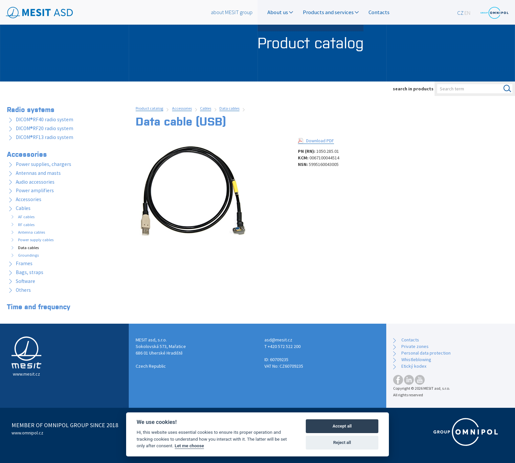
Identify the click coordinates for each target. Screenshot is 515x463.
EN (467, 12)
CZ (460, 12)
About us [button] (280, 12)
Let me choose (189, 445)
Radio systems (31, 109)
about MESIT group (232, 12)
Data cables (229, 108)
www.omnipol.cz (27, 433)
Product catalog (149, 108)
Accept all (341, 426)
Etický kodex (413, 366)
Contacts (379, 12)
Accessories (182, 108)
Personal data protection (426, 353)
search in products (413, 89)
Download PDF (320, 141)
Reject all (342, 442)
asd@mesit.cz (278, 340)
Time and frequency (38, 306)
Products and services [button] (331, 12)
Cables (205, 108)
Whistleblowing (416, 359)
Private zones (415, 346)
